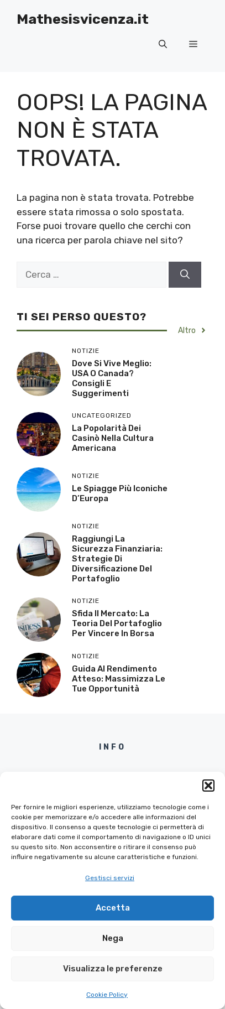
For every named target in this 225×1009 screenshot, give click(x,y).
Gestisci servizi (109, 878)
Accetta (113, 908)
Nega (112, 938)
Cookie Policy (107, 994)
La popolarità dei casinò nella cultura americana (113, 438)
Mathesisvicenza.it (83, 19)
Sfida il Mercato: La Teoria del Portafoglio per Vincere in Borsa (117, 623)
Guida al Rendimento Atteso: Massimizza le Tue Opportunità (118, 679)
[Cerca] (185, 275)
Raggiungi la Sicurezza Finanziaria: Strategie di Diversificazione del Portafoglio (117, 559)
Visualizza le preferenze (113, 969)
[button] (208, 785)
